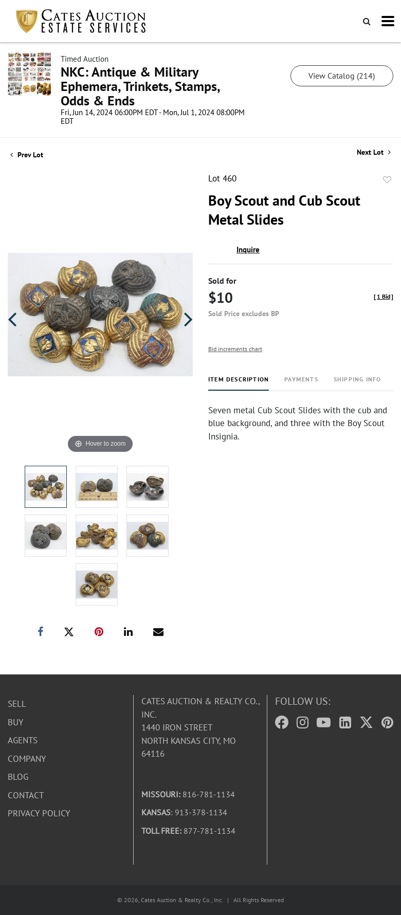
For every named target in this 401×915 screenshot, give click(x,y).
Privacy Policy (39, 813)
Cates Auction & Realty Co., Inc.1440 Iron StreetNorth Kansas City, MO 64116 (200, 727)
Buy (15, 722)
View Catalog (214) (341, 75)
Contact (26, 795)
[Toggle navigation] (388, 21)
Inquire (248, 249)
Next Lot (374, 152)
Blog (18, 776)
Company (27, 758)
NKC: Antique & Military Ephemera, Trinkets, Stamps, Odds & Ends (140, 86)
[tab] (238, 383)
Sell (17, 703)
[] (383, 296)
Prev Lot (26, 154)
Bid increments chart (235, 349)
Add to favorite (387, 180)
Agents (23, 740)
